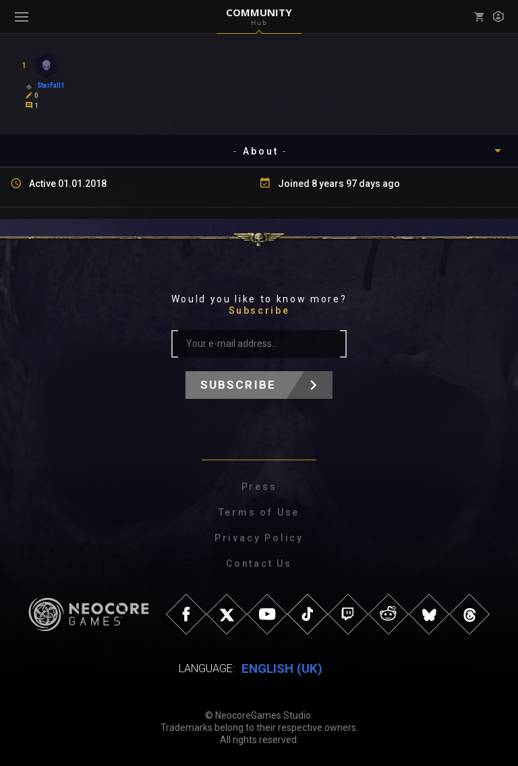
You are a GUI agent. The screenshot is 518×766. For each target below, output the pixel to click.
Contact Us (259, 563)
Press (259, 486)
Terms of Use (259, 512)
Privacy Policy (259, 537)
